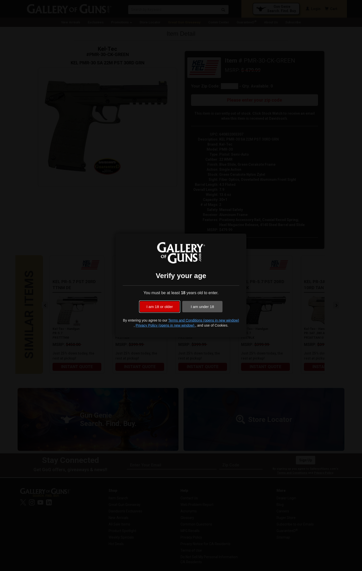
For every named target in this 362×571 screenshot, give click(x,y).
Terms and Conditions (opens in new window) (203, 320)
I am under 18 (202, 306)
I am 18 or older (159, 306)
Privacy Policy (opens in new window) (165, 325)
